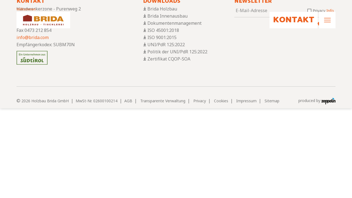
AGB (128, 100)
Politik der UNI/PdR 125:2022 (177, 52)
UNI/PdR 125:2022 (166, 45)
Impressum (246, 100)
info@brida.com (32, 37)
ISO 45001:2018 (163, 30)
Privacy (199, 100)
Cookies (221, 100)
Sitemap (272, 100)
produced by (317, 101)
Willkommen (26, 9)
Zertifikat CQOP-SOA (168, 59)
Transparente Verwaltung (162, 100)
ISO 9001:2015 (162, 37)
